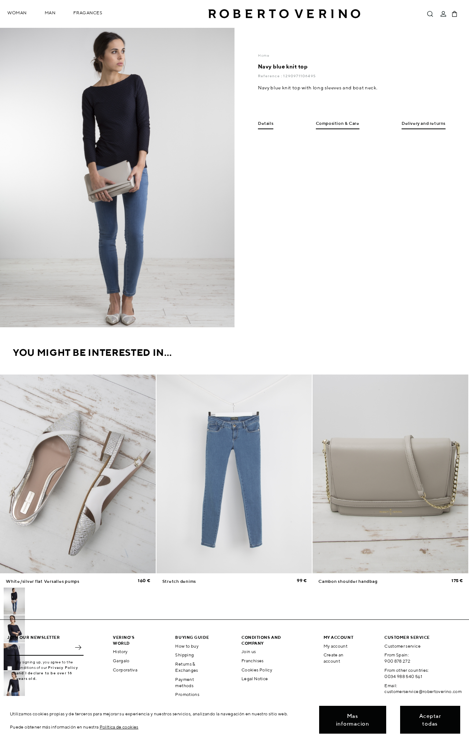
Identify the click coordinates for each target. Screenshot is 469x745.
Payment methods (184, 682)
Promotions (187, 694)
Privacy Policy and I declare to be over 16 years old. (47, 673)
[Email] (40, 647)
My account (336, 646)
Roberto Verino (284, 14)
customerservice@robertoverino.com (423, 691)
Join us (248, 651)
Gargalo (121, 660)
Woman (17, 12)
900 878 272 (397, 661)
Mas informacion (352, 720)
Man (50, 12)
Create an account (334, 658)
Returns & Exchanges (186, 667)
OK (78, 647)
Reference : (270, 76)
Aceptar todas (430, 720)
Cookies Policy (256, 670)
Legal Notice (254, 678)
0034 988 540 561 (403, 676)
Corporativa (125, 670)
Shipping (184, 655)
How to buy (187, 646)
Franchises (252, 660)
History (120, 651)
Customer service (402, 646)
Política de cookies (119, 727)
